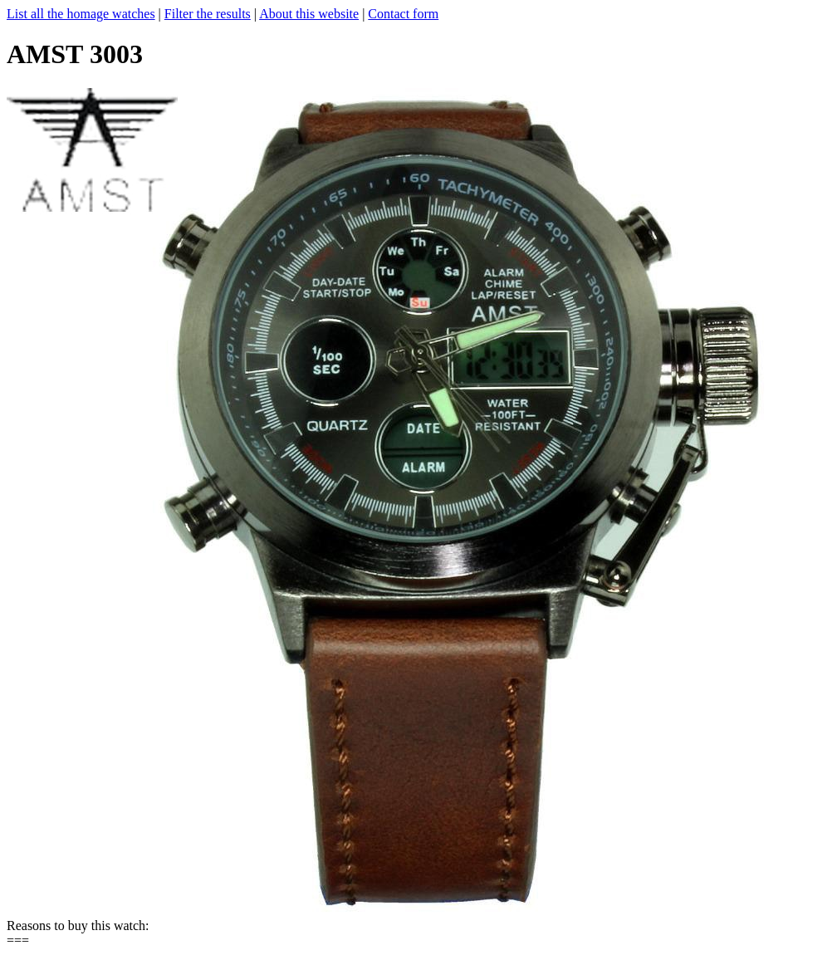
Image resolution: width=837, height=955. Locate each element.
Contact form (403, 14)
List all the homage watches (81, 14)
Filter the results (207, 14)
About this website (309, 14)
